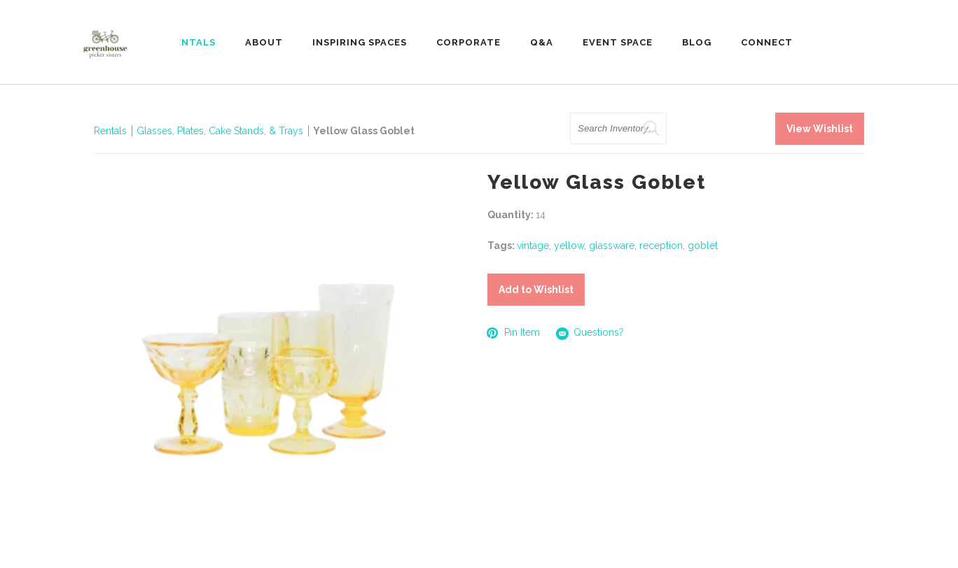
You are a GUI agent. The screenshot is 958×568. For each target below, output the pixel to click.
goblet (703, 245)
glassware (611, 245)
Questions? (590, 333)
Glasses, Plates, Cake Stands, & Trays (221, 130)
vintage (533, 245)
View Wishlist (819, 128)
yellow (569, 245)
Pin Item (513, 333)
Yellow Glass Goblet (364, 130)
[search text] (618, 128)
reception (661, 245)
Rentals (110, 130)
